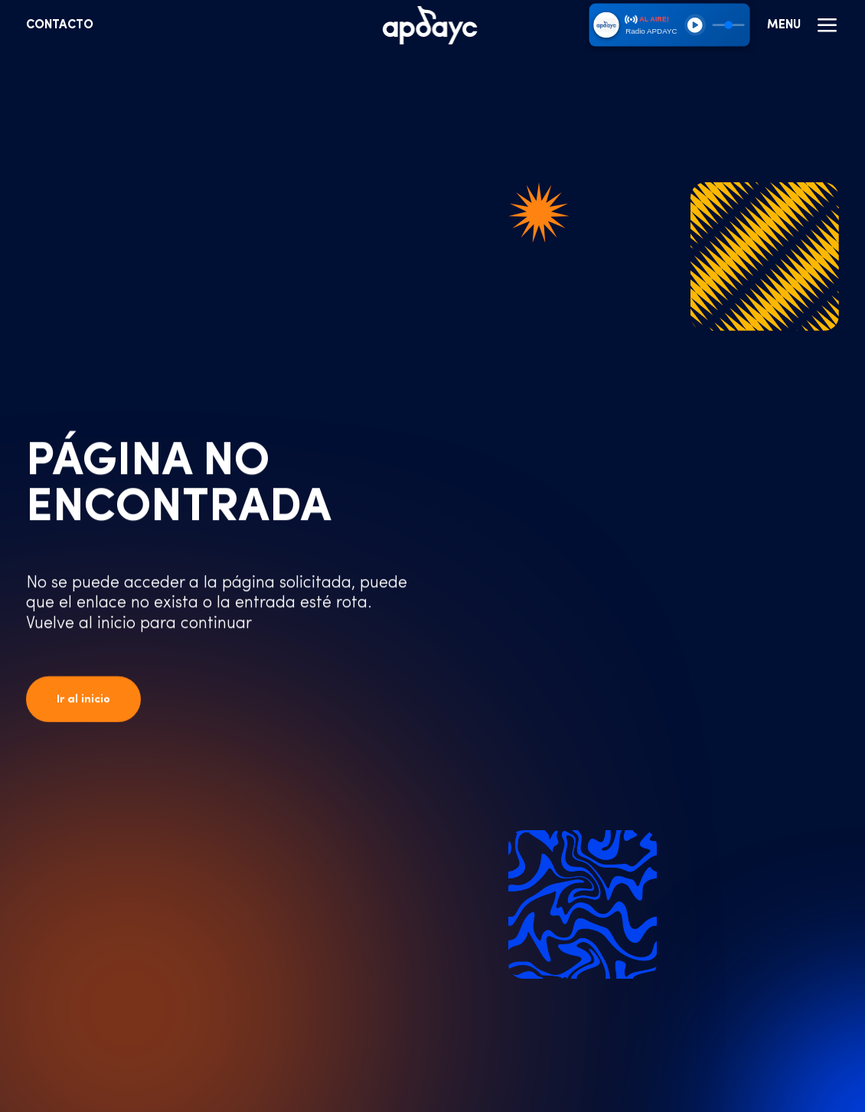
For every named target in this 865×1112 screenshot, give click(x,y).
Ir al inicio (83, 699)
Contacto (59, 25)
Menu (803, 25)
